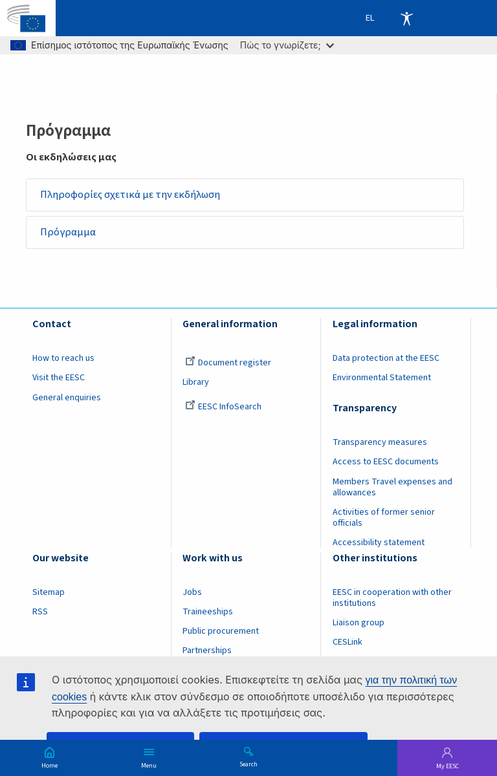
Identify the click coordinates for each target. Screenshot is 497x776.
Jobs (192, 592)
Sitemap (48, 592)
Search (248, 764)
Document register (228, 362)
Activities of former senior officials (384, 518)
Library (195, 382)
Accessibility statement (379, 542)
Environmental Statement (382, 378)
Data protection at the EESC (386, 358)
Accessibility (406, 18)
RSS (40, 611)
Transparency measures (380, 442)
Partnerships (207, 650)
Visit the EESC (58, 378)
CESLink (347, 642)
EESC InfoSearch (223, 406)
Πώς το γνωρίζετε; (287, 44)
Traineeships (207, 611)
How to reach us (63, 358)
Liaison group (358, 622)
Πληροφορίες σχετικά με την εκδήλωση (130, 194)
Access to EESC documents (386, 462)
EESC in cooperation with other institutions (392, 598)
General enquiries (66, 397)
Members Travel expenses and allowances (392, 487)
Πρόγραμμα (68, 232)
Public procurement (220, 631)
